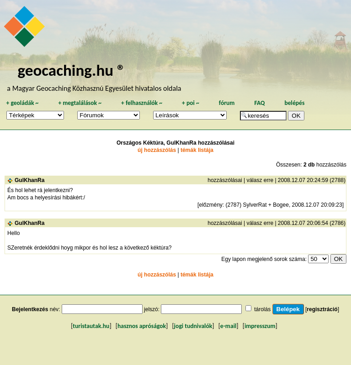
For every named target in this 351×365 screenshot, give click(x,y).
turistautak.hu (91, 326)
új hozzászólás (157, 150)
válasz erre (259, 180)
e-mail (228, 326)
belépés (294, 103)
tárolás (262, 309)
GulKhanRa (29, 180)
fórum (227, 103)
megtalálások (80, 103)
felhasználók (142, 103)
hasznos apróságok (141, 326)
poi (190, 103)
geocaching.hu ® (71, 70)
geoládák (22, 103)
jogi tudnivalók (193, 326)
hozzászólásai (224, 180)
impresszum (260, 326)
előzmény (210, 205)
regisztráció (322, 309)
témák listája (197, 150)
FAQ (259, 103)
